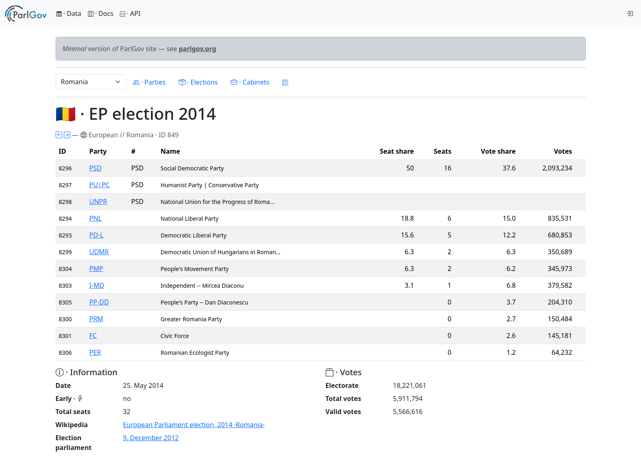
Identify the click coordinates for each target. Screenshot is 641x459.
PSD (95, 167)
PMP (96, 268)
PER (95, 352)
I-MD (96, 285)
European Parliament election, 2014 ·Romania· (194, 424)
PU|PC (99, 184)
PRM (96, 318)
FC (93, 335)
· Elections (198, 82)
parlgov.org (197, 48)
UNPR (98, 201)
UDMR (99, 251)
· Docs (101, 13)
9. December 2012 (151, 437)
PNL (95, 218)
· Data (68, 13)
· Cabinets (250, 82)
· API (130, 13)
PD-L (96, 235)
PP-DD (99, 302)
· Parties (149, 82)
